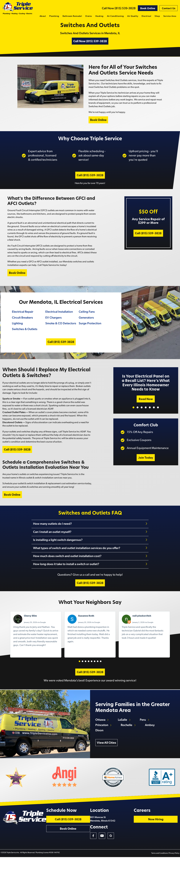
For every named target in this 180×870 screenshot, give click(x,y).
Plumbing (54, 16)
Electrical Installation (58, 317)
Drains (88, 16)
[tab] (90, 533)
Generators (86, 322)
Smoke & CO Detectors (60, 328)
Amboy (151, 734)
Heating (99, 16)
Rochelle (127, 734)
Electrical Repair (22, 317)
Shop (157, 16)
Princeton (102, 734)
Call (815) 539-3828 (90, 179)
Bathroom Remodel (72, 16)
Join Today (145, 465)
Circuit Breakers (21, 322)
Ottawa (101, 729)
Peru (144, 729)
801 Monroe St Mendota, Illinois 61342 (125, 830)
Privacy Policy (174, 866)
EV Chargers (53, 322)
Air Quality (132, 16)
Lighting (16, 328)
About (43, 16)
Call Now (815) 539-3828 (119, 8)
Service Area (169, 16)
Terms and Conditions (160, 866)
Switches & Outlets (24, 334)
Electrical (146, 16)
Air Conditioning (115, 16)
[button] (79, 668)
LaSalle (123, 729)
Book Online (147, 8)
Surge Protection (89, 328)
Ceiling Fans (86, 317)
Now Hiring (165, 831)
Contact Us (168, 8)
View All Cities (107, 752)
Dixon (100, 739)
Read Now (146, 406)
